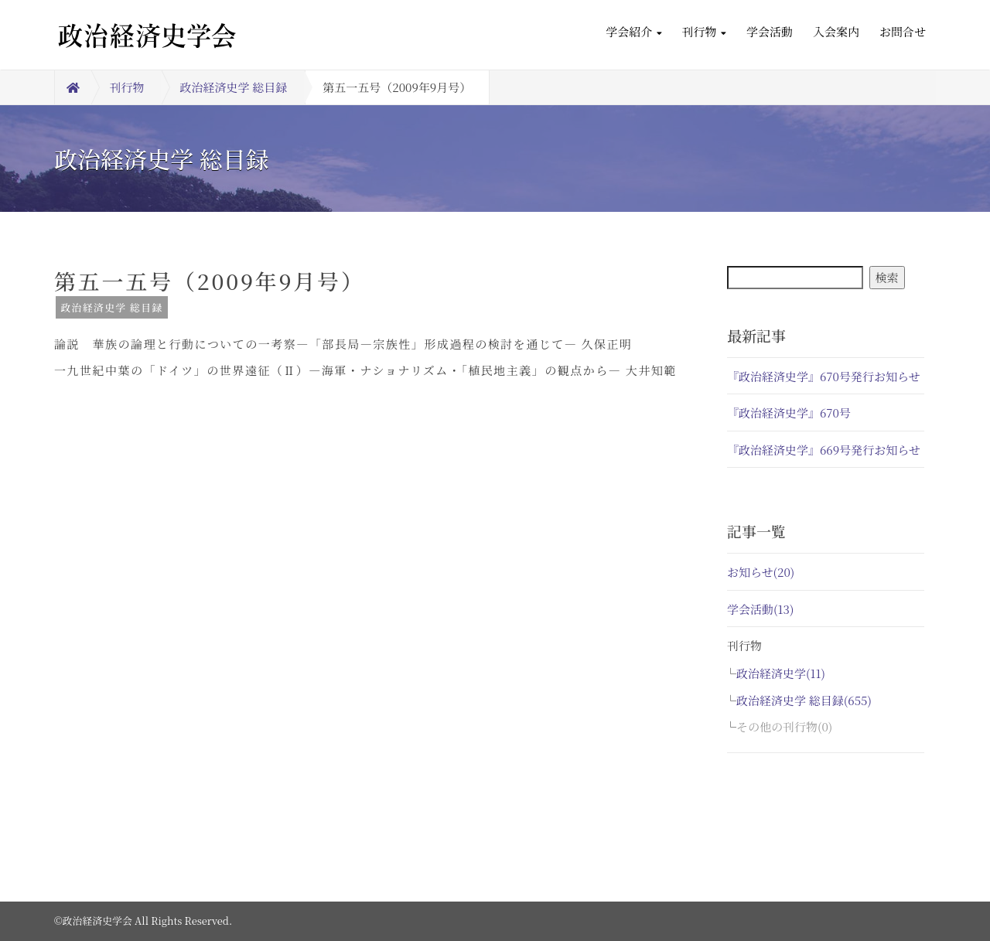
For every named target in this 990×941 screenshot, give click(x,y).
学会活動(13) (760, 609)
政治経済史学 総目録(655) (804, 700)
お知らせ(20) (760, 572)
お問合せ (902, 31)
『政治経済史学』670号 (789, 412)
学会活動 (769, 31)
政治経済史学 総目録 (234, 87)
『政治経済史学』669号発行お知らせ (823, 450)
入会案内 (836, 31)
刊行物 (704, 31)
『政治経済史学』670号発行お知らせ (823, 376)
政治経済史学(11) (780, 673)
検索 (887, 277)
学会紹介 (633, 31)
